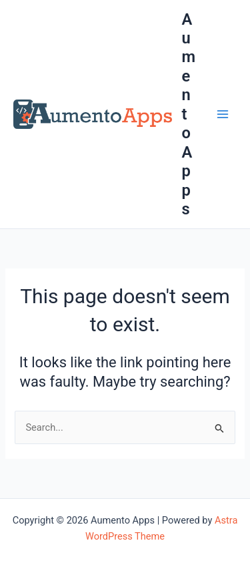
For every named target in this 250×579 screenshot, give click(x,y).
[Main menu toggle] (223, 114)
